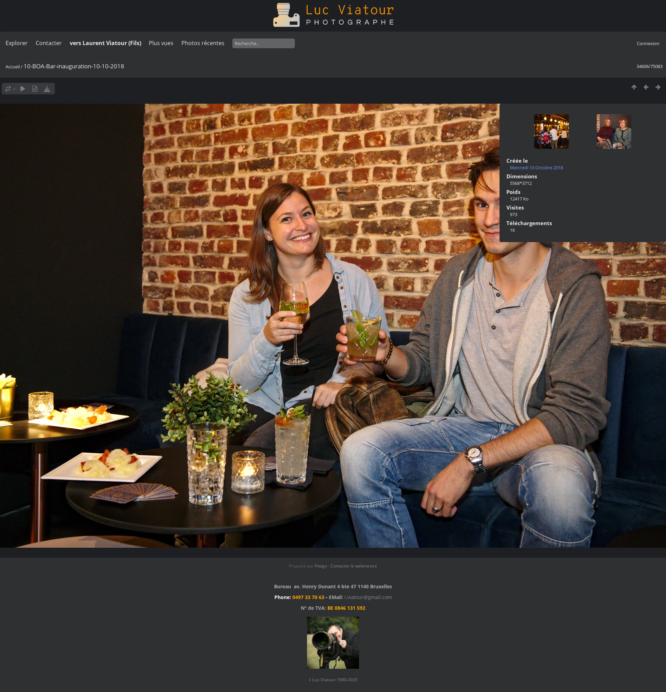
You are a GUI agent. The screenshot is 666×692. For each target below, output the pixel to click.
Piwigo (321, 566)
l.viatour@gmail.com (368, 597)
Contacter (49, 43)
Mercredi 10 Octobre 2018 (536, 167)
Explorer (17, 43)
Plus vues (161, 43)
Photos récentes (202, 43)
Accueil (13, 66)
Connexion (648, 43)
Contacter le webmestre (354, 566)
